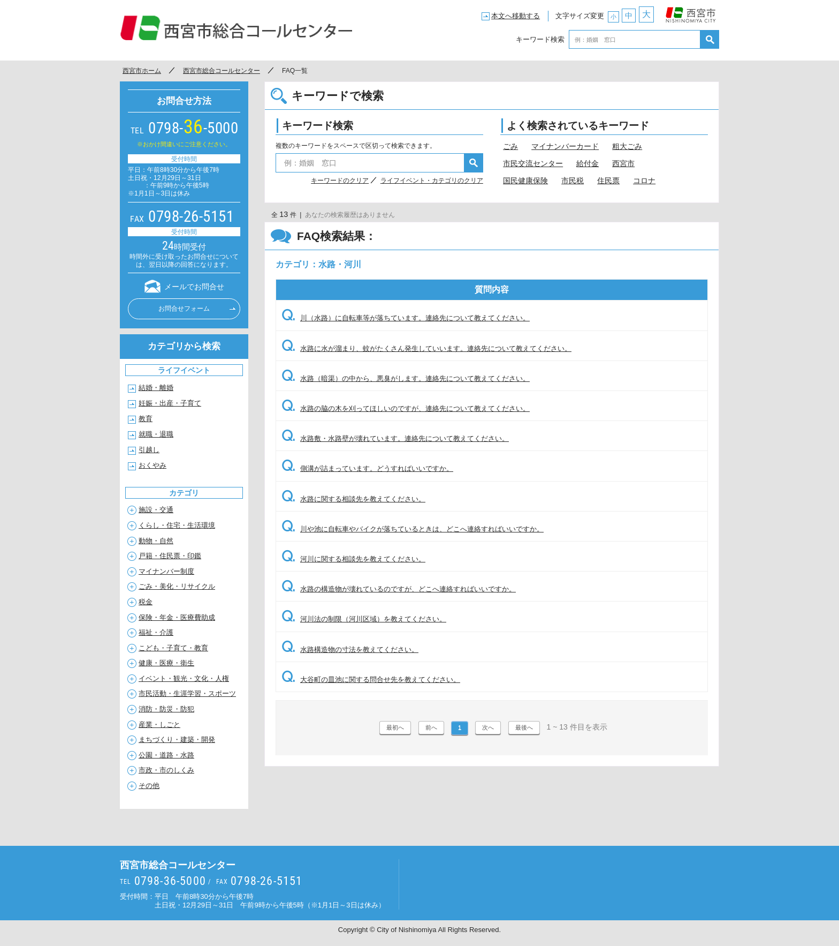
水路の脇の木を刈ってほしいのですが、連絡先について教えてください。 (405, 408)
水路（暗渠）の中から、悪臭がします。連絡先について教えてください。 (405, 378)
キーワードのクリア (340, 180)
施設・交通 (156, 510)
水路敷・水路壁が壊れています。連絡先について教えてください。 (395, 438)
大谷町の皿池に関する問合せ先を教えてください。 (370, 679)
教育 (145, 419)
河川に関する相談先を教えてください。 (353, 559)
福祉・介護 (156, 632)
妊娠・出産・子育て (170, 403)
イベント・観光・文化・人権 (184, 678)
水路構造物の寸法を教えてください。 (349, 649)
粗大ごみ (627, 146)
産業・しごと (159, 724)
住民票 (608, 180)
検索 (709, 39)
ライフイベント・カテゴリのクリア (431, 180)
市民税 (572, 180)
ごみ (510, 146)
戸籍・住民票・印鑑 (170, 556)
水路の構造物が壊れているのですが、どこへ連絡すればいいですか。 (398, 589)
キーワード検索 (540, 39)
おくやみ (152, 465)
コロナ (644, 180)
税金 (145, 602)
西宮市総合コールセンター (236, 28)
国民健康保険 (525, 180)
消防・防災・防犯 (166, 709)
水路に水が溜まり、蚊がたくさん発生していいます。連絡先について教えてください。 (426, 348)
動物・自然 (156, 541)
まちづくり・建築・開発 (177, 739)
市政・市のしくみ (166, 770)
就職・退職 (156, 434)
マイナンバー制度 (166, 571)
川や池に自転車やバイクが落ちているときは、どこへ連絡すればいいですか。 (412, 529)
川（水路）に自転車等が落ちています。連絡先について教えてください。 (405, 318)
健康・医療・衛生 (166, 663)
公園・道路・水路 (166, 755)
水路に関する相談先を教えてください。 (353, 499)
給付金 (587, 163)
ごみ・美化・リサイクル (177, 586)
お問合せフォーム (184, 308)
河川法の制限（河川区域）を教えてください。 (363, 619)
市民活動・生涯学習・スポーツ (187, 693)
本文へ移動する (515, 16)
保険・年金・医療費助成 (177, 617)
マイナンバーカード (565, 146)
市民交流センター (533, 163)
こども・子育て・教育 (173, 648)
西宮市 (690, 12)
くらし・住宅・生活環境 (177, 525)
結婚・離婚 (156, 388)
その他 (149, 786)
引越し (149, 450)
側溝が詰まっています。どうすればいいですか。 (367, 468)
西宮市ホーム (142, 70)
